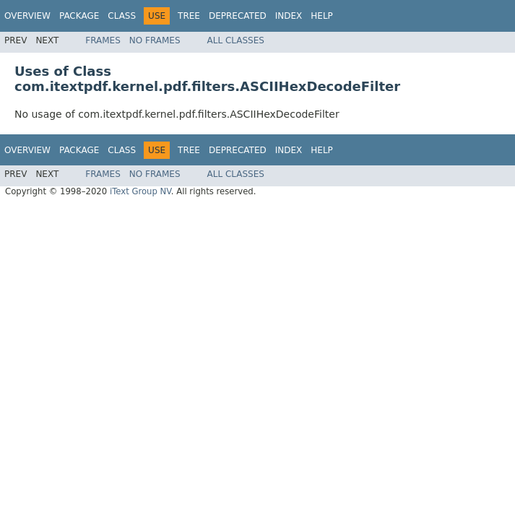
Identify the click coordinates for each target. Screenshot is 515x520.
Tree (189, 16)
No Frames (155, 40)
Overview (27, 16)
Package (79, 16)
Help (322, 16)
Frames (103, 40)
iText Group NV (140, 191)
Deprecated (238, 16)
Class (122, 16)
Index (289, 16)
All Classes (235, 40)
